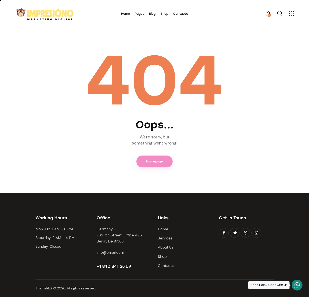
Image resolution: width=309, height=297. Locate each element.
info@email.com (110, 252)
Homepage (154, 161)
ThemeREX (44, 288)
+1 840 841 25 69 (114, 266)
